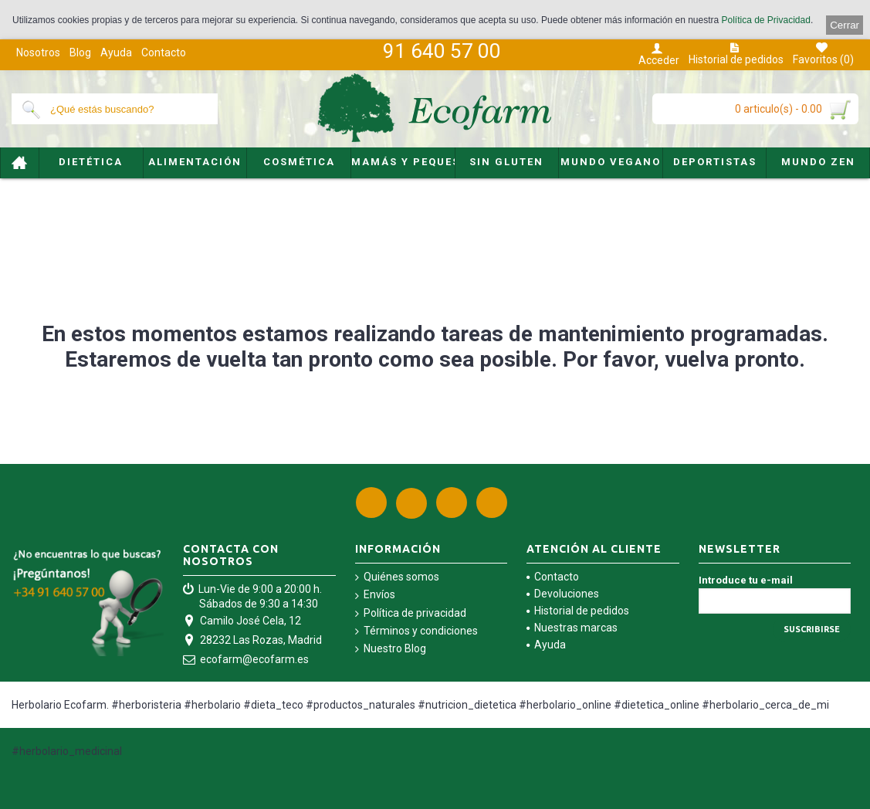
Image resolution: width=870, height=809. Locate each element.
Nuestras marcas (572, 627)
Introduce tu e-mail (746, 580)
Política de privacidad (410, 613)
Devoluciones (562, 593)
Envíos (375, 594)
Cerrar (844, 25)
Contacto (552, 576)
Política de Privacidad (766, 20)
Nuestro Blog (390, 648)
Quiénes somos (397, 577)
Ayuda (546, 644)
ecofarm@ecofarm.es (246, 660)
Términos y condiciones (416, 631)
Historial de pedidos (577, 610)
